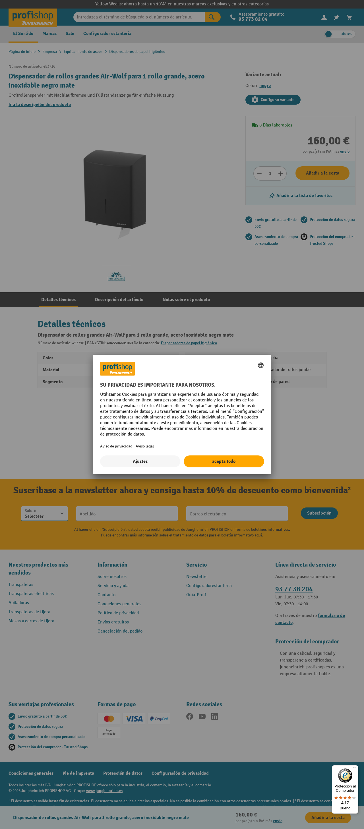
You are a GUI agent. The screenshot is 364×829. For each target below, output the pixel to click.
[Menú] (354, 768)
